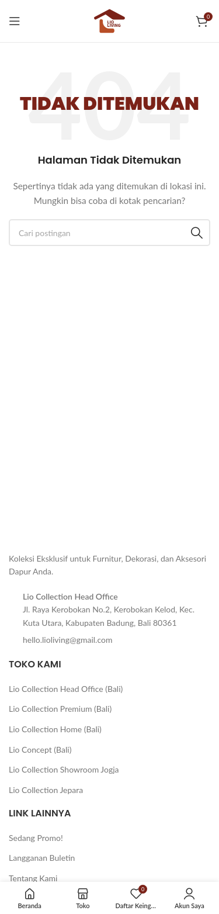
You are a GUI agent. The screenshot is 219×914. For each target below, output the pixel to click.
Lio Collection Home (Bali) (55, 729)
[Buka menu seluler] (14, 21)
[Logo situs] (109, 20)
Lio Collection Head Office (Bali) (66, 689)
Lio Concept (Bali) (40, 749)
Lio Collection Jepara (46, 790)
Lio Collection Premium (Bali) (60, 709)
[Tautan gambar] (38, 531)
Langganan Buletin (42, 858)
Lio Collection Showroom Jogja (64, 769)
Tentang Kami (33, 878)
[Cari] (109, 232)
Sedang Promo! (36, 838)
